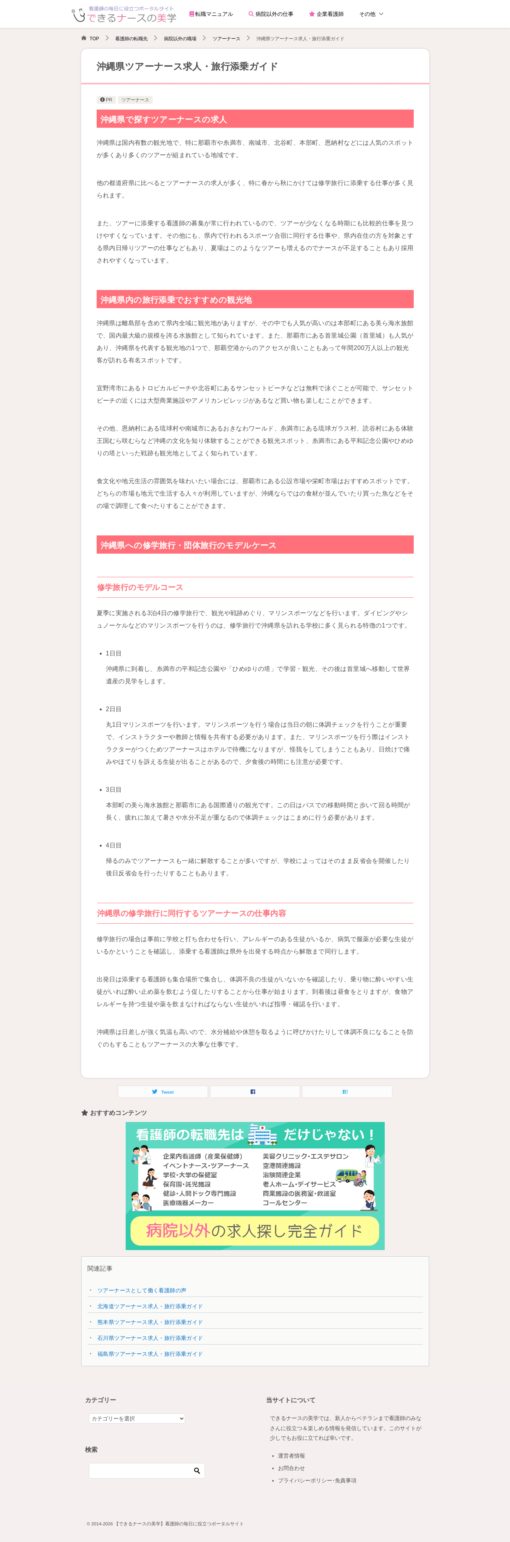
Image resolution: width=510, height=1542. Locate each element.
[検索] (147, 1471)
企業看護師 (326, 14)
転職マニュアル (211, 14)
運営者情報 (291, 1456)
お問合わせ (291, 1468)
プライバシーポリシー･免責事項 (317, 1480)
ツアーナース (135, 100)
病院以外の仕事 (271, 14)
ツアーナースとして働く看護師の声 (141, 1290)
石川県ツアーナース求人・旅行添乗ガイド (150, 1338)
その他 (367, 14)
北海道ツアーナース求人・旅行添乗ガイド (150, 1306)
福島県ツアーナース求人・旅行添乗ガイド (150, 1354)
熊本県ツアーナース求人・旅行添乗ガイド (150, 1322)
